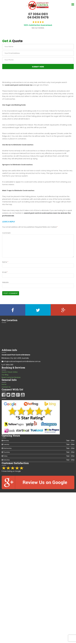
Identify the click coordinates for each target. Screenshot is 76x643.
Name (5, 262)
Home (4, 384)
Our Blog (5, 375)
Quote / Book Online (9, 372)
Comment (6, 233)
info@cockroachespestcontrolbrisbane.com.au (22, 361)
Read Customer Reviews (11, 377)
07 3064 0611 (8, 365)
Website (5, 282)
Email (5, 272)
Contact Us (6, 387)
